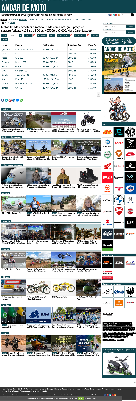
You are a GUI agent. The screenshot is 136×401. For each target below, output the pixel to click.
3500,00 (92, 70)
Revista (69, 14)
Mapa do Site (43, 391)
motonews (61, 20)
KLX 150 (19, 79)
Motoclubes (59, 14)
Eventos (4, 14)
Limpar (4, 35)
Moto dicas (6, 305)
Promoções (44, 14)
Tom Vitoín (29, 389)
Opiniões (5, 193)
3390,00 (92, 79)
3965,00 (92, 57)
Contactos (77, 389)
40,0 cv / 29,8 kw (50, 87)
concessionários (43, 20)
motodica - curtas (86, 20)
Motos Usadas (108, 323)
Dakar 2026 (16, 14)
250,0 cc (72, 53)
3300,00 (92, 83)
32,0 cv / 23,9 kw (50, 57)
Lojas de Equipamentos (116, 333)
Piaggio (5, 62)
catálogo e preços (13, 20)
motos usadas (23, 20)
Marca (52, 35)
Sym (4, 70)
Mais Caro (28, 35)
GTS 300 (19, 57)
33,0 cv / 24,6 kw (50, 49)
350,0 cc (72, 49)
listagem (12, 23)
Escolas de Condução (110, 337)
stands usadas (53, 20)
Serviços (52, 14)
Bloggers (106, 340)
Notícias (10, 14)
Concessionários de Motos (125, 328)
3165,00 (92, 87)
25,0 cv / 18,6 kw (50, 74)
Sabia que (6, 277)
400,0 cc (72, 74)
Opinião (23, 14)
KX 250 (18, 53)
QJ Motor (6, 49)
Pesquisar (131, 26)
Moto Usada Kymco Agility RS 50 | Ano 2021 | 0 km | (119, 362)
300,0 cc (72, 57)
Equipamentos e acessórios (12, 165)
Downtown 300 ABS (24, 83)
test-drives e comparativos (72, 20)
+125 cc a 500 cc (80, 35)
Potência (95, 35)
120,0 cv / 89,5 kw (51, 79)
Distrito (4, 39)
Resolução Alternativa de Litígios (29, 391)
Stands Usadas (108, 330)
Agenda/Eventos (120, 323)
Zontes (5, 87)
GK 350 (18, 87)
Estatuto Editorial (95, 389)
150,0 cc (72, 79)
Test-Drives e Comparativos (12, 137)
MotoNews (6, 109)
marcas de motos (32, 20)
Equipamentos (35, 14)
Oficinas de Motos (121, 330)
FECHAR (81, 398)
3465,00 (92, 74)
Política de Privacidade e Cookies (111, 389)
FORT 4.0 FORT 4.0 (24, 49)
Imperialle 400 (22, 74)
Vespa (4, 57)
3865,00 (92, 62)
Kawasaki (6, 53)
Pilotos (113, 340)
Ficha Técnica (85, 389)
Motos (29, 14)
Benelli (5, 74)
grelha (7, 23)
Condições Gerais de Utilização (10, 391)
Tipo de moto (42, 35)
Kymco (5, 83)
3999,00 (92, 49)
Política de (90, 398)
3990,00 (92, 53)
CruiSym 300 (21, 70)
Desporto (5, 249)
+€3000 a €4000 (63, 35)
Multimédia (6, 221)
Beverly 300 (20, 62)
